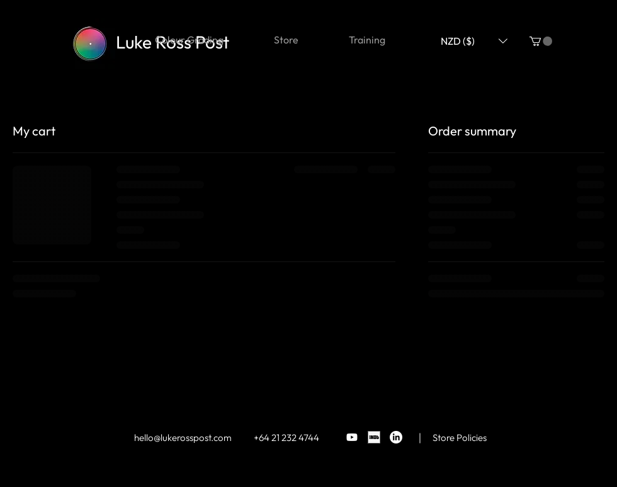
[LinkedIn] (396, 437)
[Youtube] (352, 437)
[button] (540, 41)
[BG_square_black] (374, 437)
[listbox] (474, 40)
